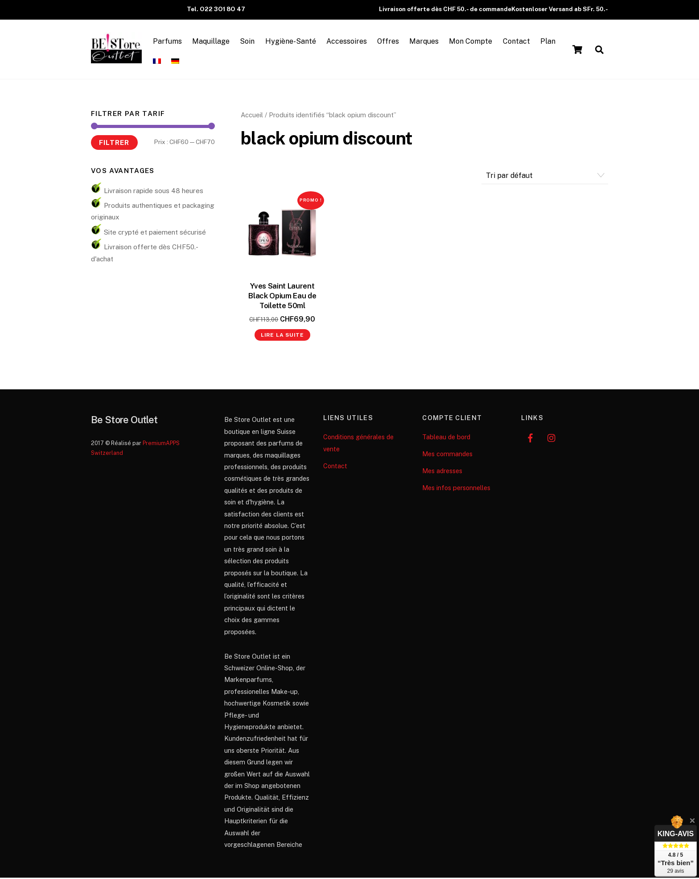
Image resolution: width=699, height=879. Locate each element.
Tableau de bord (446, 438)
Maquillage (212, 41)
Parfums (168, 41)
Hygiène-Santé (292, 41)
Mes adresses (442, 472)
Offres (389, 41)
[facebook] (530, 438)
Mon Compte (472, 41)
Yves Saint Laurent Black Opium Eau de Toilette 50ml (282, 297)
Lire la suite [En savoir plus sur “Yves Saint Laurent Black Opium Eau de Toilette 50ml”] (282, 336)
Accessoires (348, 41)
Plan (549, 41)
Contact (517, 41)
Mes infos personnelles (456, 489)
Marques (425, 41)
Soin (249, 41)
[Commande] (544, 177)
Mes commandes (447, 455)
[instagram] (552, 438)
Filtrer (114, 143)
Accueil (252, 116)
